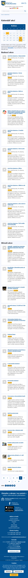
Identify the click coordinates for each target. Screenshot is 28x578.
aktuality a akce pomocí (15, 499)
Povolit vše (14, 574)
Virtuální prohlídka (14, 518)
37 (24, 478)
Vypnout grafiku (14, 526)
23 (20, 37)
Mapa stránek (14, 524)
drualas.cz (17, 560)
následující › (15, 481)
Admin (21, 560)
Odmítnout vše (18, 571)
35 (17, 478)
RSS (14, 523)
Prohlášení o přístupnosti (14, 520)
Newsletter (14, 521)
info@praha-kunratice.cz (15, 548)
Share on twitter (8, 486)
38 (9, 481)
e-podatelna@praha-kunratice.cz (18, 537)
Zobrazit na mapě (21, 541)
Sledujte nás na (15, 503)
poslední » (18, 481)
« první (3, 478)
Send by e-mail (12, 486)
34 (13, 478)
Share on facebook (6, 486)
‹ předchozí (7, 478)
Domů (2, 14)
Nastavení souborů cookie (14, 527)
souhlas (19, 565)
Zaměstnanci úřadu (14, 551)
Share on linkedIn (10, 486)
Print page (14, 486)
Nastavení (8, 571)
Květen (14, 26)
